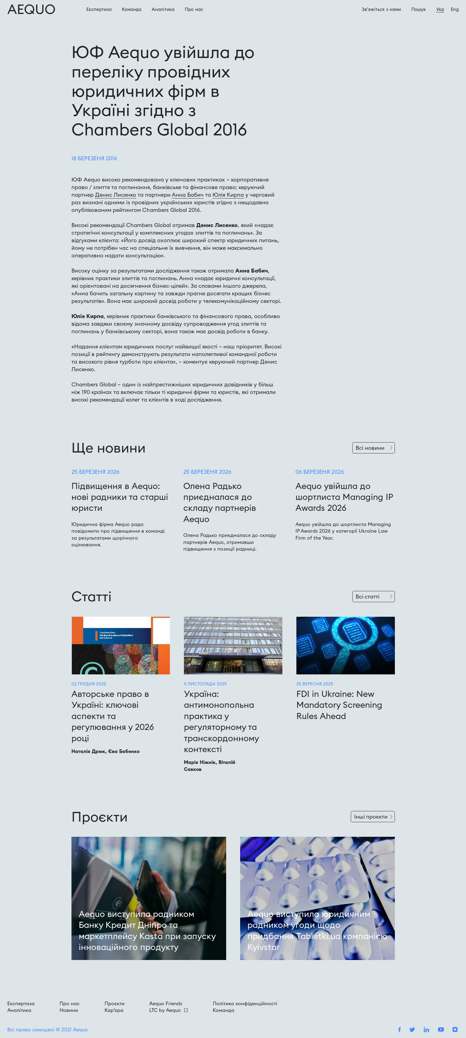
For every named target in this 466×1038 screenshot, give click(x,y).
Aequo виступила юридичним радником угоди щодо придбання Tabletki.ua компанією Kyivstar (317, 930)
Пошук (418, 9)
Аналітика (163, 9)
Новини (69, 1010)
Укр (440, 9)
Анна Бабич (188, 194)
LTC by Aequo (168, 1010)
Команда (131, 9)
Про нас (70, 1003)
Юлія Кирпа (228, 194)
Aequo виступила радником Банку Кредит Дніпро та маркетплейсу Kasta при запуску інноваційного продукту (147, 930)
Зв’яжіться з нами (381, 9)
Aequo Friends (165, 1003)
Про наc (194, 9)
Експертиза (99, 9)
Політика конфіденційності (245, 1003)
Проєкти (115, 1003)
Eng (455, 9)
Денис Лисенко (115, 194)
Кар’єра (114, 1010)
